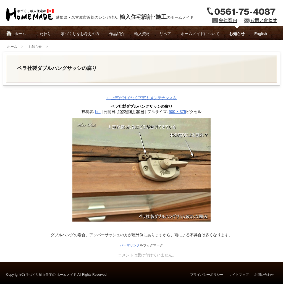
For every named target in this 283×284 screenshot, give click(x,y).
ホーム (20, 33)
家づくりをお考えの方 (80, 33)
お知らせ (237, 33)
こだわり (43, 33)
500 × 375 (177, 111)
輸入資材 (142, 33)
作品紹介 (117, 33)
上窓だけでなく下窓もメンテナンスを (141, 98)
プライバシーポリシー (206, 275)
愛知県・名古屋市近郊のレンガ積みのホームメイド (125, 17)
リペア (165, 33)
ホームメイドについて (200, 33)
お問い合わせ (264, 275)
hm (97, 111)
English (260, 33)
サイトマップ (239, 275)
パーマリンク (130, 245)
